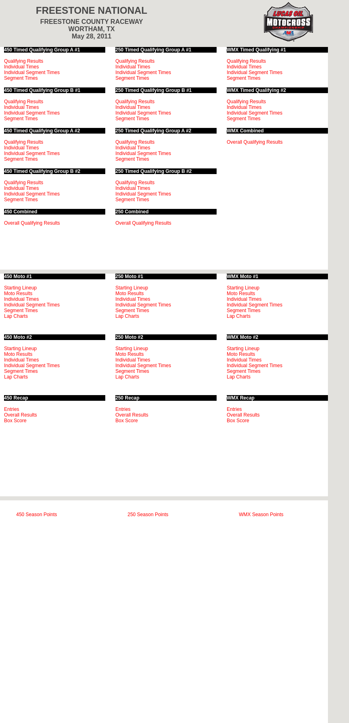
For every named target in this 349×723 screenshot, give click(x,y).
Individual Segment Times (32, 72)
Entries (11, 409)
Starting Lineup (20, 288)
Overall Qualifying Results (32, 223)
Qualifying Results (23, 61)
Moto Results (18, 293)
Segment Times (21, 78)
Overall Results (20, 415)
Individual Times (21, 67)
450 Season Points (36, 514)
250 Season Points (148, 514)
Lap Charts (16, 316)
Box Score (15, 420)
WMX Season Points (261, 514)
